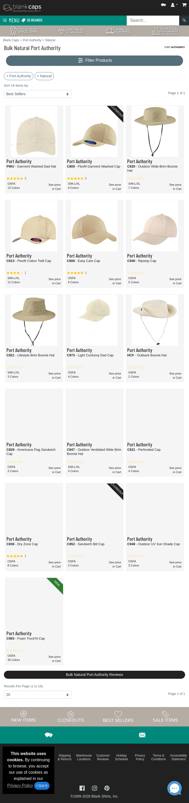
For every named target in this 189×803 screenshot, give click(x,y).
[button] (163, 4)
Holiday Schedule (121, 757)
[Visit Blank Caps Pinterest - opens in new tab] (106, 788)
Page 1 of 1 (176, 694)
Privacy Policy (20, 785)
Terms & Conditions (158, 757)
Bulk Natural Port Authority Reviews (94, 675)
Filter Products (94, 60)
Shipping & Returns (64, 757)
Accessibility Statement (178, 757)
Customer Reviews (103, 757)
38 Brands (31, 20)
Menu (11, 20)
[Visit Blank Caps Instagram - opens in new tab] (95, 788)
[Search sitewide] (153, 20)
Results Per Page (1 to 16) (23, 686)
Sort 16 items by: (16, 85)
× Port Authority (18, 76)
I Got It (41, 786)
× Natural (44, 76)
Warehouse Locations (84, 757)
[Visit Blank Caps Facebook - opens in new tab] (83, 788)
